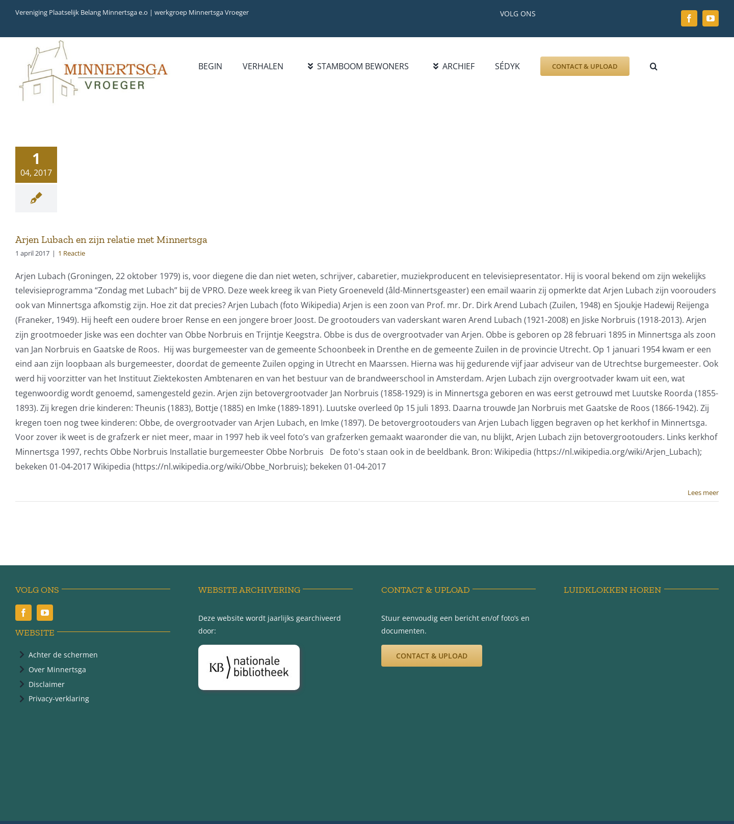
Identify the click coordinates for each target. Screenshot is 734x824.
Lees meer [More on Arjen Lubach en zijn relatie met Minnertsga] (703, 492)
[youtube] (710, 18)
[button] (654, 66)
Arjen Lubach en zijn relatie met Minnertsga (111, 239)
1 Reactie (71, 253)
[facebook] (689, 18)
